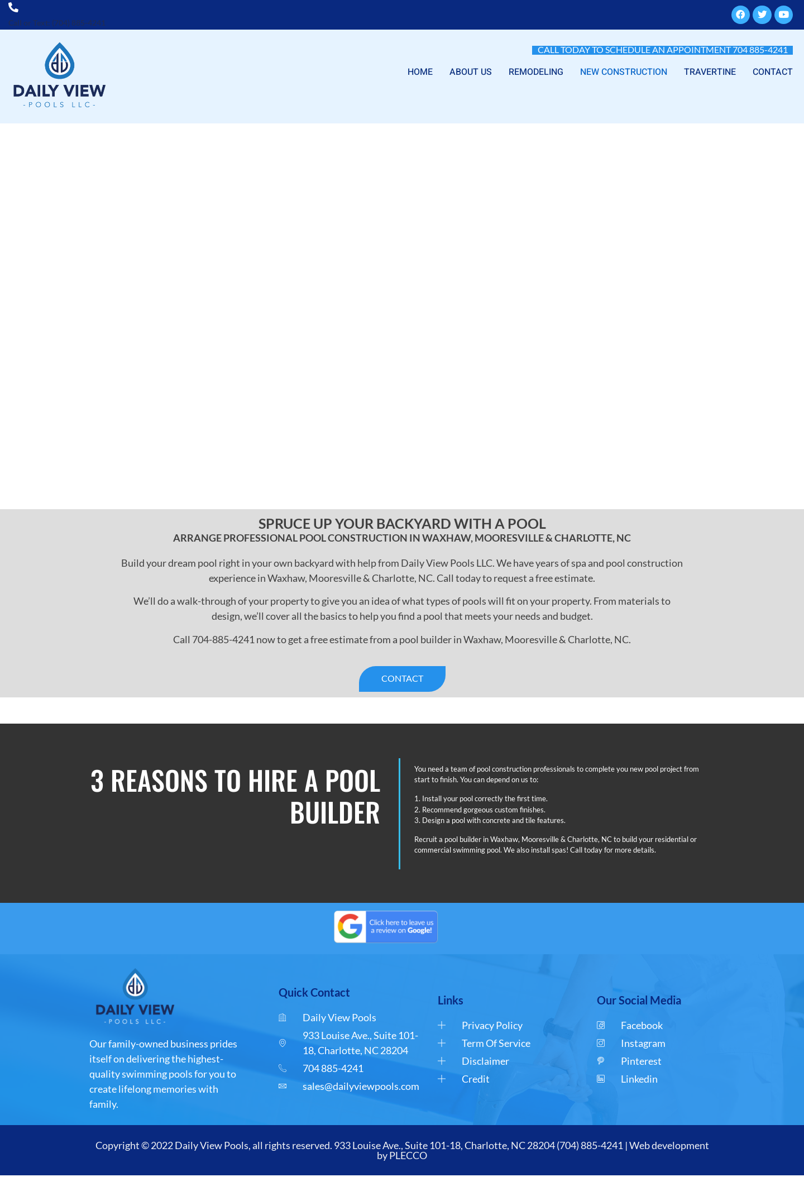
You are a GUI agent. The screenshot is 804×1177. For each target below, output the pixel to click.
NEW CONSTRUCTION (623, 72)
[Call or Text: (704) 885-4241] (14, 7)
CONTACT (773, 72)
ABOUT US (470, 72)
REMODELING (536, 72)
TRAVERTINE (710, 72)
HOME (420, 72)
